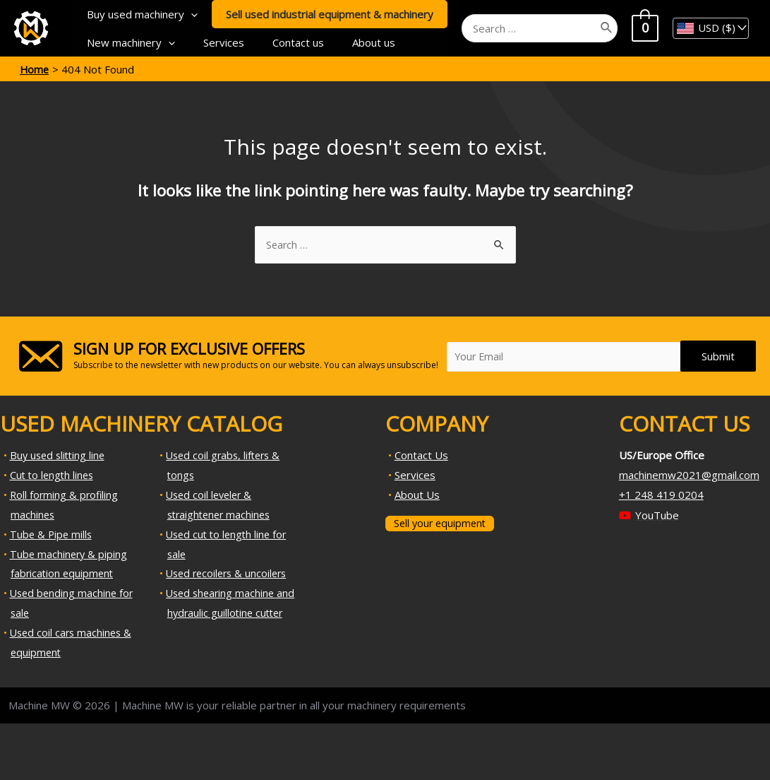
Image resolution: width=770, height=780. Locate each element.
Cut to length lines (53, 475)
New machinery (127, 42)
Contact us (280, 42)
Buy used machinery (138, 14)
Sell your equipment (442, 523)
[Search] (614, 28)
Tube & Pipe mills (52, 535)
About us (349, 42)
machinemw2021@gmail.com (689, 475)
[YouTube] (649, 516)
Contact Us (421, 456)
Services (213, 42)
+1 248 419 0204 (661, 495)
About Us (417, 495)
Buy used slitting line (59, 456)
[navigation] (711, 28)
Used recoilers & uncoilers (230, 574)
